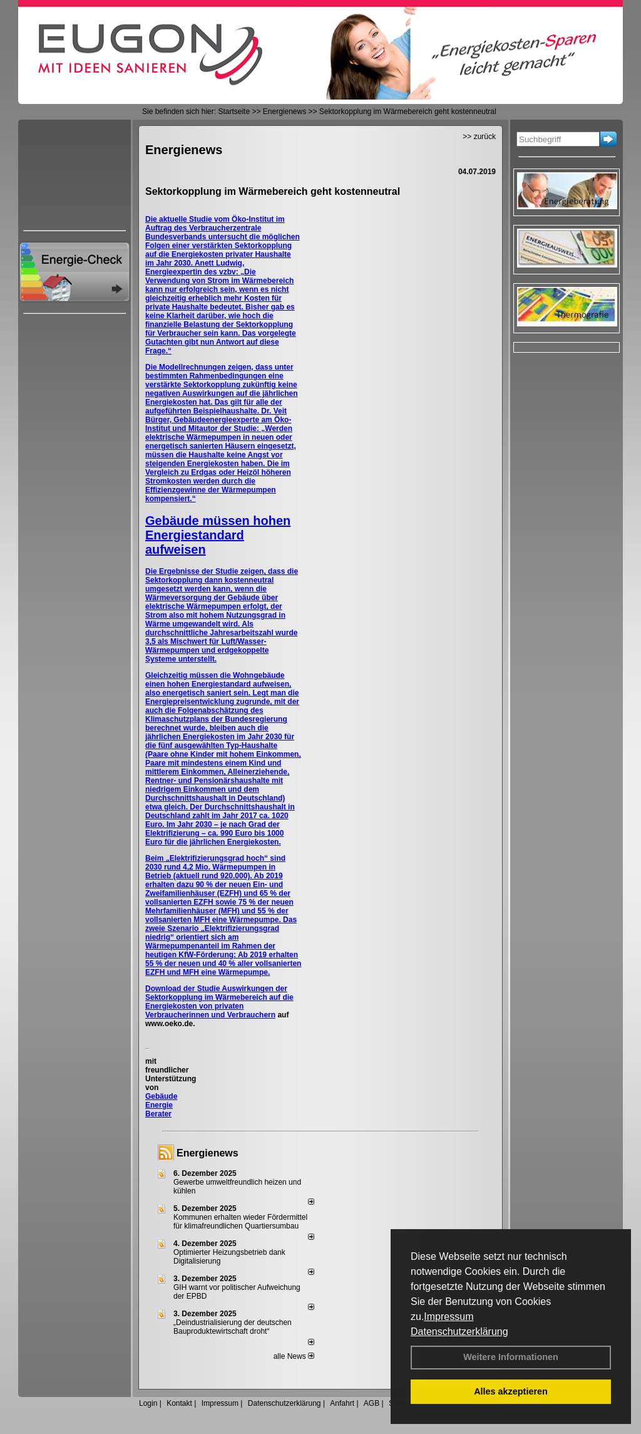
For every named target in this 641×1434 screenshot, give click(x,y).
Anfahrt (342, 1403)
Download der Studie (183, 988)
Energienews (207, 1153)
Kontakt (179, 1403)
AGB (371, 1403)
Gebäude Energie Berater (161, 1105)
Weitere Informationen (510, 1357)
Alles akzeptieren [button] (511, 1391)
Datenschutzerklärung (459, 1331)
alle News (294, 1356)
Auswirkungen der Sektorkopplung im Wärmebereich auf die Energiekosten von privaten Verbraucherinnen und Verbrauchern (219, 1001)
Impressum (448, 1316)
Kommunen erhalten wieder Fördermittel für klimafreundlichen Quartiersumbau (240, 1221)
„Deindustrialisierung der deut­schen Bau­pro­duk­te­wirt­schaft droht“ (232, 1327)
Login (148, 1403)
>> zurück (479, 136)
